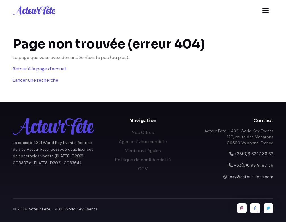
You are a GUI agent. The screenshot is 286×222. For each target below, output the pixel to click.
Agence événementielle (143, 141)
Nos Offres (143, 132)
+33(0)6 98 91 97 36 (253, 165)
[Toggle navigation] (265, 10)
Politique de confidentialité (143, 160)
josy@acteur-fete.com (251, 176)
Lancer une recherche (35, 80)
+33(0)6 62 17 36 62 (254, 153)
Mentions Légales (143, 151)
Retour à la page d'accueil (39, 69)
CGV (143, 169)
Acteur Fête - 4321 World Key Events (62, 208)
